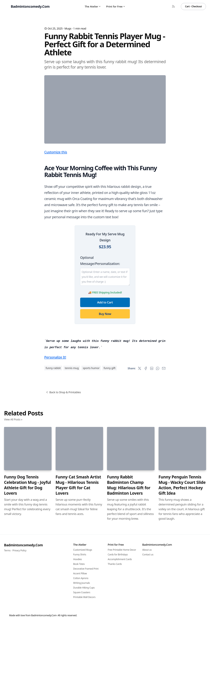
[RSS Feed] (173, 6)
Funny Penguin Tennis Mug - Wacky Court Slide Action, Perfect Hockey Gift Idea (182, 646)
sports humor (91, 529)
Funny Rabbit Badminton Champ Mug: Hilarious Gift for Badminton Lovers (128, 646)
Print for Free (115, 6)
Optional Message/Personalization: (100, 313)
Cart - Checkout (193, 6)
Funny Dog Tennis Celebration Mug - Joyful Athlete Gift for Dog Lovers (27, 646)
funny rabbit (53, 529)
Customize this (55, 205)
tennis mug (72, 529)
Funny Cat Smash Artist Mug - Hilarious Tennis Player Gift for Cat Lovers (78, 646)
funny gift (109, 529)
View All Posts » (13, 581)
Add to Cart (105, 355)
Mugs (68, 28)
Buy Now (105, 367)
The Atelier (93, 6)
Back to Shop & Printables (63, 554)
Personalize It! (55, 518)
